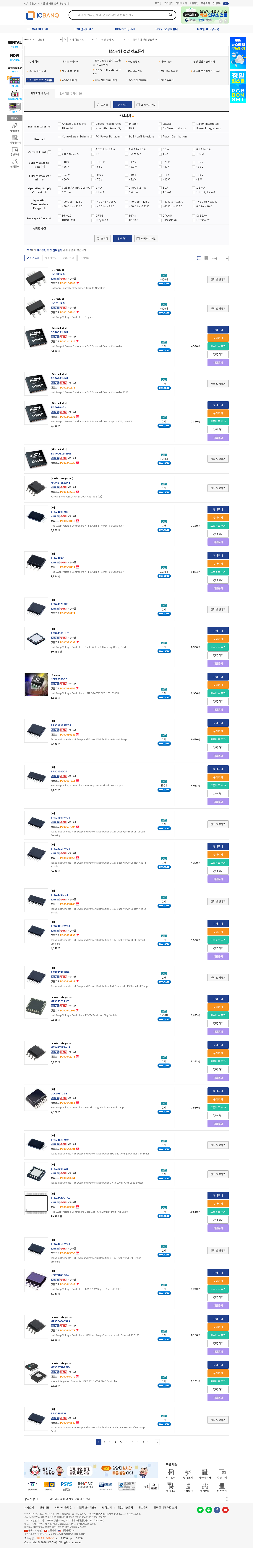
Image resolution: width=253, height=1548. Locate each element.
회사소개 (29, 1507)
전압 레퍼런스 (134, 71)
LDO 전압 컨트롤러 (136, 80)
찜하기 (218, 354)
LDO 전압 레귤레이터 (105, 80)
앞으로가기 (226, 21)
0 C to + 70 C (204, 206)
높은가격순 (68, 257)
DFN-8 (99, 215)
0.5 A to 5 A (203, 149)
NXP (131, 128)
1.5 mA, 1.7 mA (205, 192)
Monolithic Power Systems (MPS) (110, 128)
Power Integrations (208, 128)
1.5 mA (167, 192)
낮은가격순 (50, 257)
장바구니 (221, 3)
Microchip (68, 128)
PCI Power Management (110, 136)
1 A (97, 154)
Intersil (133, 123)
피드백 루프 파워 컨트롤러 (205, 71)
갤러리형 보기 (206, 258)
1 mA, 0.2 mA (137, 187)
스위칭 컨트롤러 (36, 71)
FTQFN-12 (101, 220)
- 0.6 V (99, 175)
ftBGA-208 (68, 220)
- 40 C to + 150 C (206, 201)
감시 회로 (33, 61)
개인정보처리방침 (87, 1507)
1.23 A (200, 154)
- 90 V (199, 166)
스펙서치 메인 (148, 105)
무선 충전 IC (133, 61)
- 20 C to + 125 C (72, 201)
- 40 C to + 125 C (139, 201)
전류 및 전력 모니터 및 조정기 (107, 72)
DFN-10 (66, 215)
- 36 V (65, 166)
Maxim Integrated (207, 123)
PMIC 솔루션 (165, 80)
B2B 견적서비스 (84, 29)
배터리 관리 (165, 61)
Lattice (167, 123)
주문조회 (205, 3)
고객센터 (168, 3)
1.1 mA (200, 187)
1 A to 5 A (135, 154)
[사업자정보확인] (95, 1513)
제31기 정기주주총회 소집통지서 (46, 3)
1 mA (98, 187)
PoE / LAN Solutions (141, 136)
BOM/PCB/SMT (125, 29)
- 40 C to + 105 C (105, 201)
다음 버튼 (227, 1500)
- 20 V (166, 162)
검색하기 (122, 105)
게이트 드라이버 (69, 61)
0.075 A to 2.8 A (105, 149)
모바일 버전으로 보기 (165, 1507)
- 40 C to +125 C (139, 206)
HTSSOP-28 (203, 220)
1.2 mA (66, 192)
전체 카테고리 (40, 29)
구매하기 (218, 338)
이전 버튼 (227, 1497)
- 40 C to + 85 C (104, 206)
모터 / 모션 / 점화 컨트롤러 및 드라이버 (107, 63)
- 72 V (132, 179)
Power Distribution (175, 136)
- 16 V (166, 175)
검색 (170, 14)
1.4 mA (133, 192)
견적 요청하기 (218, 279)
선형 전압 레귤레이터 (203, 61)
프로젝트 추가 (218, 346)
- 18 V (199, 175)
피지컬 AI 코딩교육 (208, 29)
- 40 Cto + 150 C (172, 206)
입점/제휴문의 (125, 1507)
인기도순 (34, 257)
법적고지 (107, 1507)
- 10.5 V (100, 162)
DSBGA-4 (201, 215)
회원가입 (193, 3)
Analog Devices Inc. (74, 123)
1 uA (165, 154)
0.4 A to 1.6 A (137, 149)
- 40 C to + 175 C (72, 206)
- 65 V (98, 166)
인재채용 (44, 1507)
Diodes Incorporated (108, 123)
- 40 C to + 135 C (173, 201)
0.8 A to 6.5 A (70, 154)
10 (148, 1442)
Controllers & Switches (76, 136)
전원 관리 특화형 (168, 71)
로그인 (158, 3)
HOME (27, 39)
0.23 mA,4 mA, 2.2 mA (76, 187)
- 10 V (65, 162)
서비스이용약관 (63, 1507)
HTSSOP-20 (170, 220)
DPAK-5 (167, 215)
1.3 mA (99, 192)
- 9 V (199, 179)
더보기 (49, 126)
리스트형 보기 (199, 258)
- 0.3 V (66, 175)
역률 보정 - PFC (69, 71)
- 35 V (199, 162)
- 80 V (166, 166)
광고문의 (143, 1507)
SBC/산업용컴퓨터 (166, 29)
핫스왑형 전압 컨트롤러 (40, 80)
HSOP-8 (133, 220)
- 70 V (98, 179)
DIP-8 (132, 215)
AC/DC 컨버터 (68, 80)
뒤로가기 (221, 21)
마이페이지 (181, 3)
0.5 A (166, 149)
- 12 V (132, 162)
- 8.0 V (133, 166)
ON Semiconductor (174, 128)
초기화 (104, 105)
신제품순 (84, 257)
